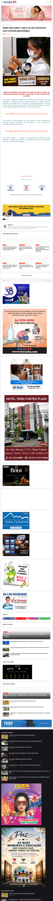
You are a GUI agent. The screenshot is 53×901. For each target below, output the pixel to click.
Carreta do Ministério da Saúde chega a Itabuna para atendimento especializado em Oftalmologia (42, 249)
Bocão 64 (10, 225)
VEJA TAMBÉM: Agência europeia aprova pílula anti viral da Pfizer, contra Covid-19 (26, 131)
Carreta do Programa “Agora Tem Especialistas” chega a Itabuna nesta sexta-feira (10, 266)
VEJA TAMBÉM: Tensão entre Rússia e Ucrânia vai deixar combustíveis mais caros (26, 113)
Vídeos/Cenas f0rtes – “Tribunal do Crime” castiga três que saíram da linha (25, 765)
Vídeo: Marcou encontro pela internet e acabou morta (20, 747)
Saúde (10, 25)
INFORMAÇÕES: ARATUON (26, 176)
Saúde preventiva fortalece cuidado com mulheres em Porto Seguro (26, 266)
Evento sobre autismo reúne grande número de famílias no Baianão (25, 248)
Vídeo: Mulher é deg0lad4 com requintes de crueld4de (20, 759)
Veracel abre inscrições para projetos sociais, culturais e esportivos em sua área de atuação (29, 647)
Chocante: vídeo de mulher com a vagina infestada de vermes (23, 701)
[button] (2, 2)
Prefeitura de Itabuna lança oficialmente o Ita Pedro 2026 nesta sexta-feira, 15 (26, 641)
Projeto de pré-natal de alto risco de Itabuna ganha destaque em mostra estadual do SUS (10, 248)
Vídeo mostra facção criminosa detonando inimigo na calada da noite (23, 753)
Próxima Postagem (47, 280)
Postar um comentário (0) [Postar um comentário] (26, 275)
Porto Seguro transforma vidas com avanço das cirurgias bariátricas (42, 266)
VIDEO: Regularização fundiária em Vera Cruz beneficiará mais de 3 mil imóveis (27, 707)
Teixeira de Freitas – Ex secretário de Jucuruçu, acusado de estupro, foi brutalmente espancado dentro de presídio (29, 778)
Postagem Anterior (6, 280)
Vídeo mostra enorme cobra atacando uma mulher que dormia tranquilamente (25, 741)
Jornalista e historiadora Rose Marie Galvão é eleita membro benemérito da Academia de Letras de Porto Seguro (29, 654)
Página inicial (5, 25)
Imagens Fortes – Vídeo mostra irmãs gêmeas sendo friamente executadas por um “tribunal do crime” (30, 713)
